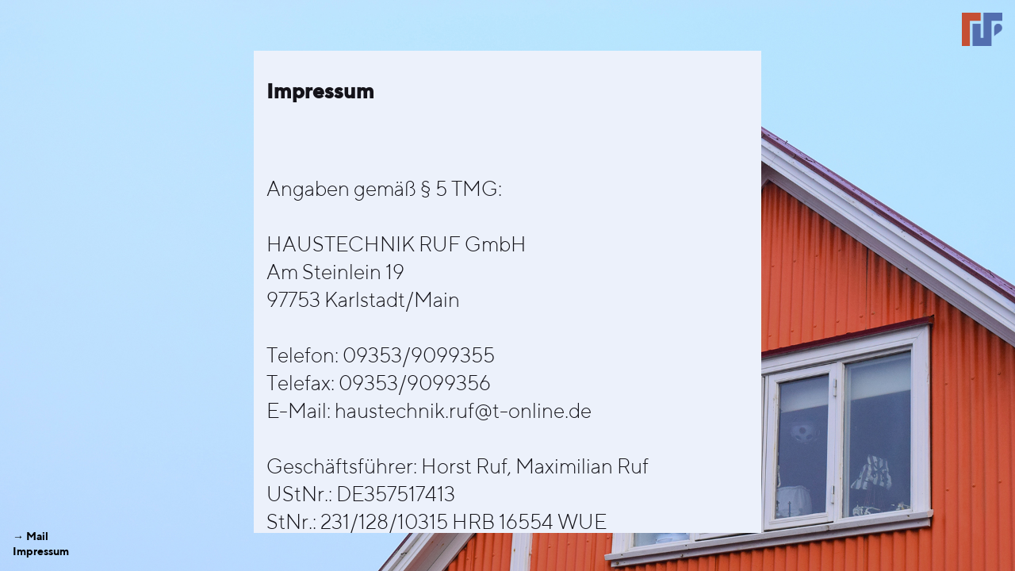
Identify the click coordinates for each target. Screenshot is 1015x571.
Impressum (41, 551)
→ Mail (30, 536)
